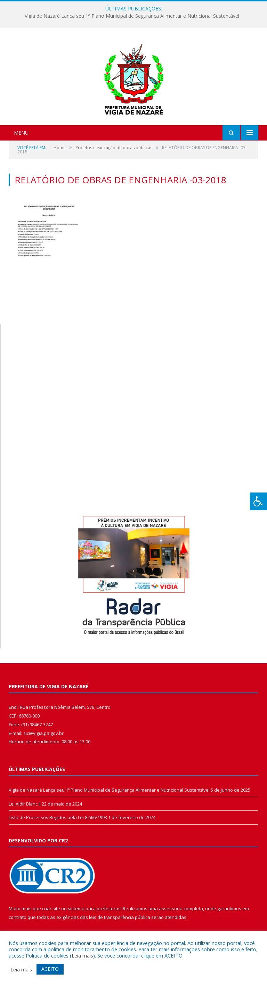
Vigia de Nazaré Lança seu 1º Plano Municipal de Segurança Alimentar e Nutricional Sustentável (132, 16)
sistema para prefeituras (94, 908)
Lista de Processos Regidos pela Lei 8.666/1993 (58, 817)
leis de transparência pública (119, 917)
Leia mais (82, 955)
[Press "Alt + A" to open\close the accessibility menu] (258, 501)
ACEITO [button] (50, 969)
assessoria (171, 908)
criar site (51, 908)
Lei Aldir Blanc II (25, 804)
